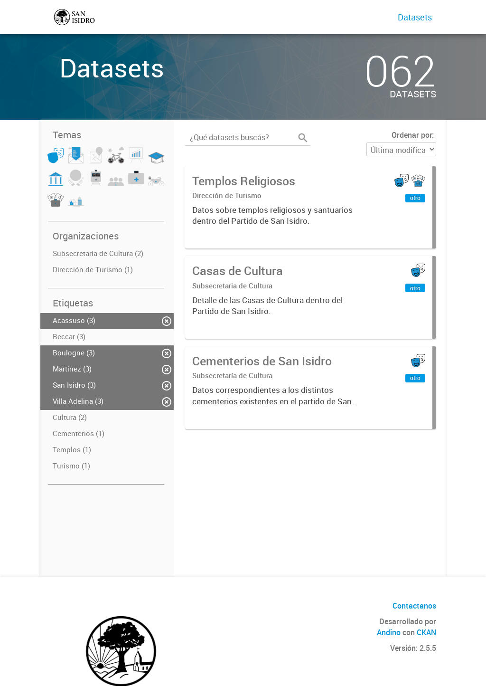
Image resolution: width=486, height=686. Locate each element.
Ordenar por (412, 135)
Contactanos (414, 605)
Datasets (415, 17)
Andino (389, 632)
